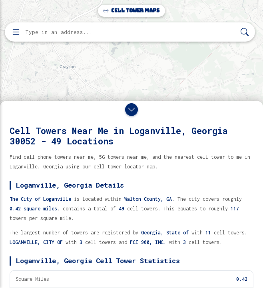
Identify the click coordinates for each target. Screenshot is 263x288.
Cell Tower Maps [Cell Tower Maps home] (131, 10)
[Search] (244, 32)
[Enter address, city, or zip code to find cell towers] (131, 32)
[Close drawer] (131, 109)
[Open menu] (16, 32)
